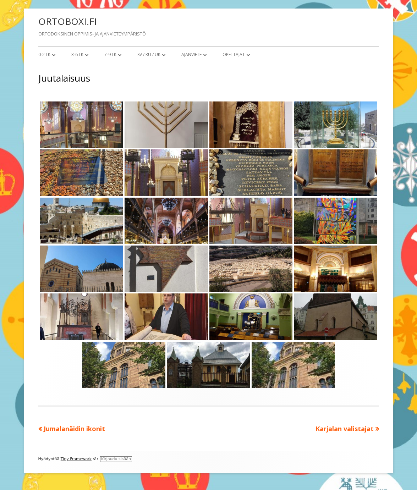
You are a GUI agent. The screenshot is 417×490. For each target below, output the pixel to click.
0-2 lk (44, 54)
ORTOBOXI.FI (67, 21)
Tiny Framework (76, 459)
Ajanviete (191, 54)
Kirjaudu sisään (116, 459)
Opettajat (234, 54)
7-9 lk (110, 54)
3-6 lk (77, 54)
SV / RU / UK (148, 54)
